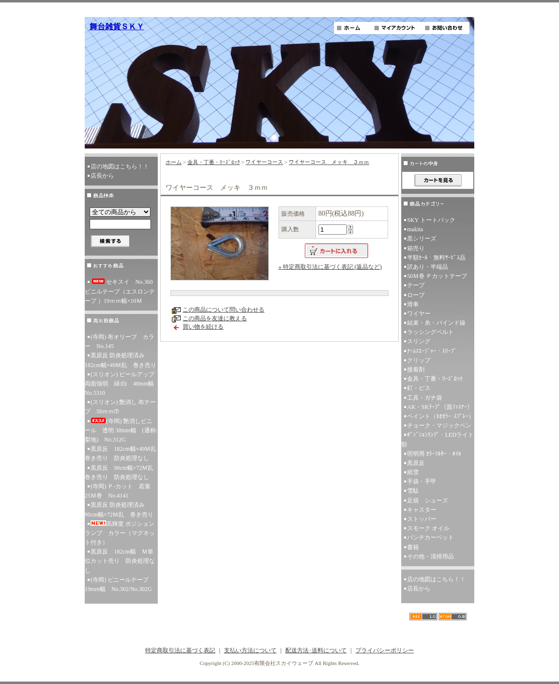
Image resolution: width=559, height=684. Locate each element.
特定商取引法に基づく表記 (180, 650)
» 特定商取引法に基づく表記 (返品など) (330, 266)
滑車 (413, 304)
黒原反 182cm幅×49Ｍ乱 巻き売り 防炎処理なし (121, 453)
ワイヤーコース (264, 162)
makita (415, 229)
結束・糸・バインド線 (436, 322)
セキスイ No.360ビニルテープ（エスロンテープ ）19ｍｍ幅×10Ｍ (120, 291)
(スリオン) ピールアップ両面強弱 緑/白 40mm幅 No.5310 (121, 383)
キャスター (421, 509)
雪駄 (413, 490)
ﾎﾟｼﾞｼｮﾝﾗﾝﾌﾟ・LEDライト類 (437, 439)
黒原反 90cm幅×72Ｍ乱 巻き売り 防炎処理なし (121, 472)
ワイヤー (418, 313)
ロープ (416, 295)
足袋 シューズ (427, 500)
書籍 (413, 547)
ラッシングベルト (430, 332)
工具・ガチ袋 (424, 397)
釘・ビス (418, 388)
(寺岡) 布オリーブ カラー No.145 (119, 341)
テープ (416, 285)
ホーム (174, 162)
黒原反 (416, 463)
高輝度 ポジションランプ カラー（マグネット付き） (120, 533)
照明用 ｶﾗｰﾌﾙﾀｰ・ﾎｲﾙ (434, 453)
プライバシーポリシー (384, 650)
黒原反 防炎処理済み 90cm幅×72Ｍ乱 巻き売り (119, 509)
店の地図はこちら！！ (120, 166)
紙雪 (413, 472)
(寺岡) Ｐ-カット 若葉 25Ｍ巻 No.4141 (120, 491)
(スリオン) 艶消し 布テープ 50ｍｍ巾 (120, 407)
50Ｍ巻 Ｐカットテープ (437, 276)
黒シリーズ (421, 238)
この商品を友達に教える (215, 318)
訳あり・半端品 (427, 266)
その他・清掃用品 (430, 556)
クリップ (418, 360)
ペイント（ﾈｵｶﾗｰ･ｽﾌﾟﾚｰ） (440, 416)
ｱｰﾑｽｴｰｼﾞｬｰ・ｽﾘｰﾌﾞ (432, 351)
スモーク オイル (428, 528)
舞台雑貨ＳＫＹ (117, 26)
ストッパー (421, 519)
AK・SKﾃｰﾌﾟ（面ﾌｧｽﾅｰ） (440, 407)
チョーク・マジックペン (439, 425)
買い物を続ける (203, 326)
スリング (418, 341)
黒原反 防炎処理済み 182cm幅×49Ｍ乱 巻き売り (120, 360)
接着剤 (416, 369)
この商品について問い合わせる (223, 309)
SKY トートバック (431, 220)
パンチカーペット (430, 537)
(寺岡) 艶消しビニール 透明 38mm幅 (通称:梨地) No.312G (121, 430)
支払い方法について (250, 650)
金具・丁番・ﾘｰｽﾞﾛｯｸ (213, 162)
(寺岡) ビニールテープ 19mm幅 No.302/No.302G (119, 584)
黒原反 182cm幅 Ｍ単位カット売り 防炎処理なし (120, 560)
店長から (102, 175)
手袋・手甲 (421, 481)
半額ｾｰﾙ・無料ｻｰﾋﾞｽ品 (436, 257)
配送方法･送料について (316, 650)
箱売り (416, 248)
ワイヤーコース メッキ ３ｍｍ (329, 162)
